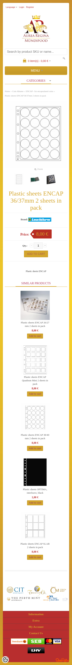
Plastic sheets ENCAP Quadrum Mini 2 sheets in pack (35, 380)
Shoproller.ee (62, 660)
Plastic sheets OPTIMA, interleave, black (35, 491)
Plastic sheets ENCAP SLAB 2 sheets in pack (35, 545)
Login (21, 7)
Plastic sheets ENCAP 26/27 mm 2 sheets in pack (35, 324)
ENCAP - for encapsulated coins (39, 91)
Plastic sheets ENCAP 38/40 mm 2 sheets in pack (35, 436)
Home (7, 91)
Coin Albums (17, 91)
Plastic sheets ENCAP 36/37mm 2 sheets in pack (25, 96)
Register (30, 7)
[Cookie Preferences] (5, 659)
